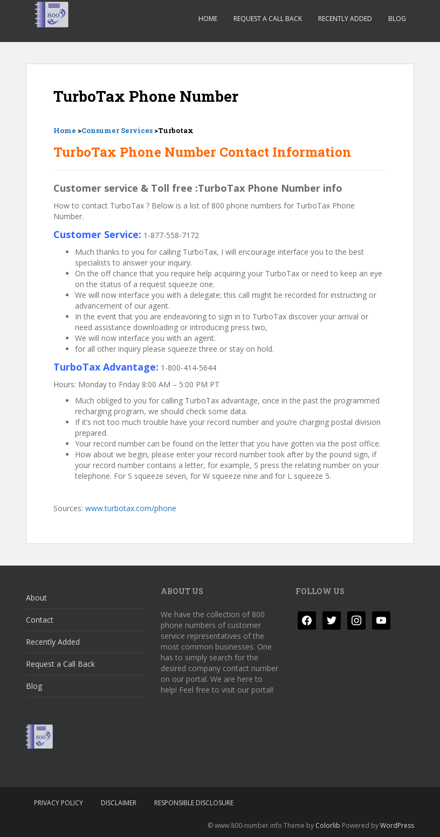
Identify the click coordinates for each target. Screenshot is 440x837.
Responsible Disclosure (193, 802)
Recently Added (345, 18)
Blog (397, 18)
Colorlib (327, 825)
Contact (39, 620)
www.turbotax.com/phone (130, 508)
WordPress (397, 825)
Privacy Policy (58, 802)
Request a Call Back (267, 18)
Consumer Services (117, 130)
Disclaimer (118, 802)
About (36, 597)
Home (207, 18)
